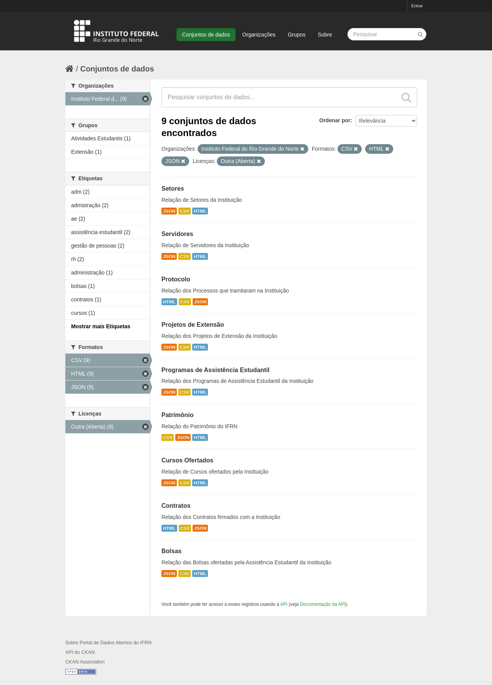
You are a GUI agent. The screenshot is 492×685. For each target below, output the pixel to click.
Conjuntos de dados (206, 35)
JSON (169, 211)
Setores (172, 188)
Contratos (176, 505)
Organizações (258, 35)
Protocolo (175, 279)
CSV (184, 211)
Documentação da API (322, 604)
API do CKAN (80, 652)
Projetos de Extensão (192, 324)
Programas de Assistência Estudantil (215, 370)
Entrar (417, 5)
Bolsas (171, 551)
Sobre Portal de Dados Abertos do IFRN (108, 642)
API (284, 604)
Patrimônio (177, 415)
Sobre (325, 35)
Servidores (177, 234)
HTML (200, 211)
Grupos (297, 35)
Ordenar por (335, 120)
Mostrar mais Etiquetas (100, 326)
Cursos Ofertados (187, 460)
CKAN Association (85, 662)
